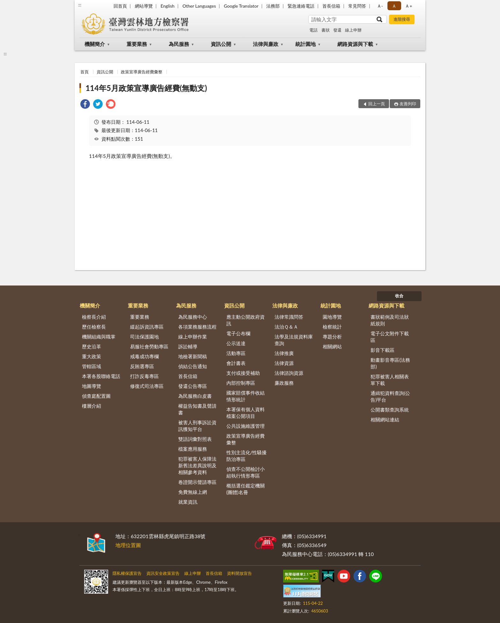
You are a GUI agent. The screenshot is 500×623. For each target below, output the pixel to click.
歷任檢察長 (94, 327)
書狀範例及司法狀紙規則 (390, 320)
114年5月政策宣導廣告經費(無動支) (146, 88)
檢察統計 (332, 327)
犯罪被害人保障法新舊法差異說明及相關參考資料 (197, 465)
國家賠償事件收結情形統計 (245, 396)
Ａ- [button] (380, 6)
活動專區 (236, 353)
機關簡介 (95, 44)
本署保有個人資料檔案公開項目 (245, 412)
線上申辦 (353, 30)
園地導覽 (332, 317)
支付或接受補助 (243, 373)
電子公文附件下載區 (390, 336)
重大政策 (91, 356)
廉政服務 (284, 383)
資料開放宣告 (239, 573)
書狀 (325, 30)
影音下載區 (382, 350)
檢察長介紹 (94, 317)
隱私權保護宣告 (127, 573)
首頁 (84, 71)
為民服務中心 (192, 317)
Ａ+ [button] (408, 6)
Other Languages (199, 6)
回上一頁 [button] (376, 103)
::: (79, 4)
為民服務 (179, 44)
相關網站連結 (385, 419)
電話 (313, 30)
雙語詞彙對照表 (195, 439)
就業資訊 (187, 502)
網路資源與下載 (355, 44)
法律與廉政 (265, 44)
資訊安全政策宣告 (163, 573)
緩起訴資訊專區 (147, 327)
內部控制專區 (240, 383)
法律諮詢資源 (289, 373)
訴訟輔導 (187, 346)
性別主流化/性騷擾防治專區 (246, 455)
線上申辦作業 (192, 336)
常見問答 (357, 6)
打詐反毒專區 (144, 376)
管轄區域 (91, 366)
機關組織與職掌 (98, 336)
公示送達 (236, 343)
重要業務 (137, 44)
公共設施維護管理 (245, 426)
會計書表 (236, 363)
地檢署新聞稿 (192, 356)
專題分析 (332, 336)
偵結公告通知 (192, 366)
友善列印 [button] (408, 103)
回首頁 (120, 6)
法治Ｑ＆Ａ (286, 327)
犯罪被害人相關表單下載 (390, 380)
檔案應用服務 (192, 449)
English (167, 6)
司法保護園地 (144, 336)
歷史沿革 (91, 346)
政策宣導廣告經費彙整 (141, 71)
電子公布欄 (238, 333)
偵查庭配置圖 (96, 396)
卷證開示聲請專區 (197, 482)
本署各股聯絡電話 (101, 376)
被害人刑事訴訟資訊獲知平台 (197, 425)
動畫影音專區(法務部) (390, 363)
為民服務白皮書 (195, 396)
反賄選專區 (142, 366)
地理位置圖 (128, 545)
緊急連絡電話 (301, 6)
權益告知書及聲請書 (197, 409)
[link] (85, 104)
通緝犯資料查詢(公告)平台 (390, 396)
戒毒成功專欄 (144, 356)
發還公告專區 (192, 386)
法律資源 (284, 363)
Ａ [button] (394, 6)
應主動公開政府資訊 (245, 320)
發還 (337, 30)
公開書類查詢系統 (390, 409)
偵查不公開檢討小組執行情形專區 (245, 472)
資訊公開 (221, 44)
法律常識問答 (289, 317)
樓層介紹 (91, 406)
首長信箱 (331, 6)
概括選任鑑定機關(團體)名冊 (245, 489)
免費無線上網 (192, 492)
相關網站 (332, 346)
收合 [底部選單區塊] (399, 295)
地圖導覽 (91, 386)
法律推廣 (284, 353)
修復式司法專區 (147, 386)
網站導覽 (144, 6)
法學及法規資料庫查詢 (294, 340)
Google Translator (241, 6)
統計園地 (305, 44)
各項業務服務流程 (197, 327)
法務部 (273, 6)
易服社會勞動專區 (149, 346)
